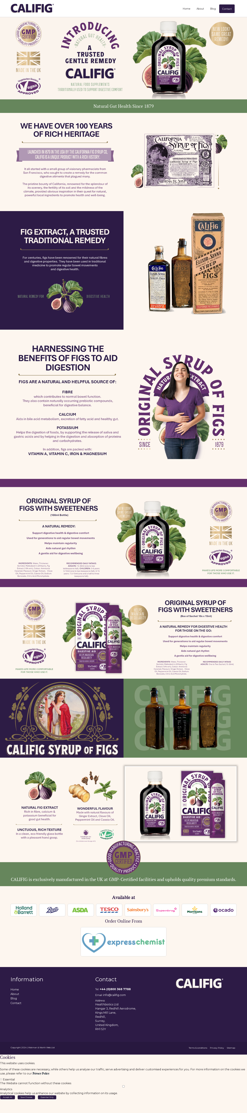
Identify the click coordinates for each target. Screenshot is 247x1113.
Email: (98, 994)
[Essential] (1, 1079)
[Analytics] (123, 1086)
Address (100, 1000)
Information (26, 979)
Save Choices (26, 1097)
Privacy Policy (41, 1073)
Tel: (97, 988)
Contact (106, 979)
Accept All (7, 1097)
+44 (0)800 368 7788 (115, 988)
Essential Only (47, 1097)
